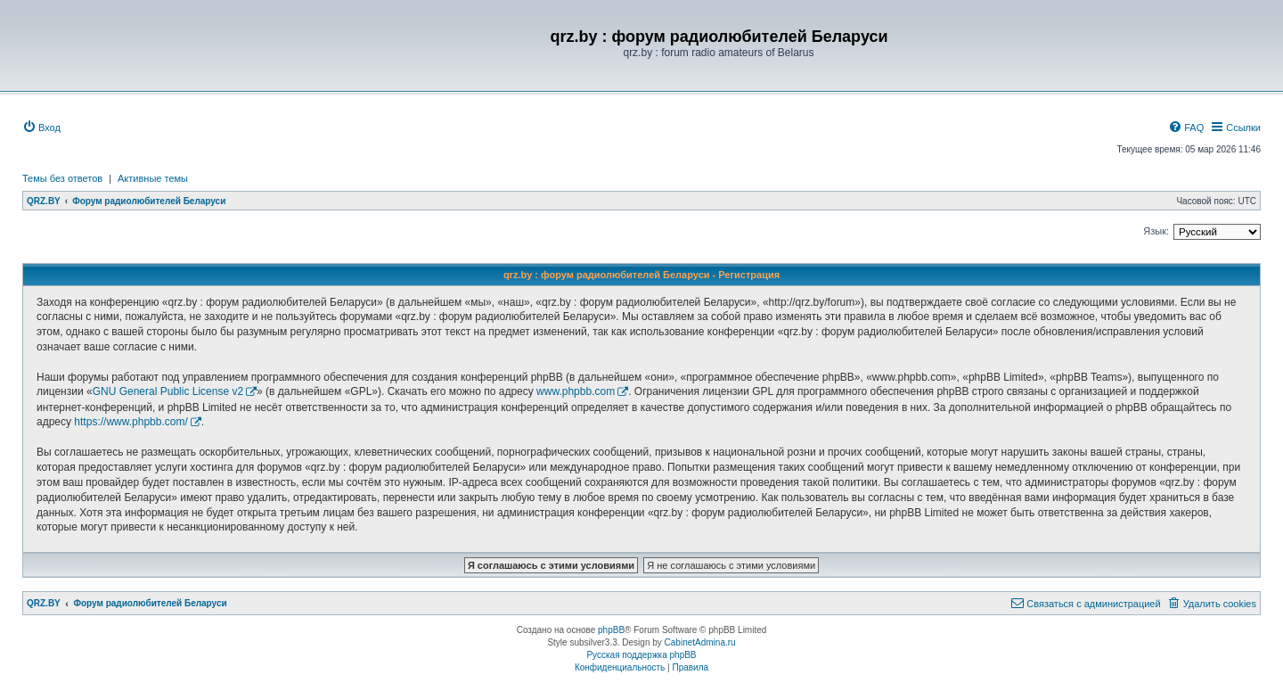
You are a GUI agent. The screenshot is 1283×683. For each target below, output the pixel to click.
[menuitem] (41, 127)
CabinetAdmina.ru (700, 642)
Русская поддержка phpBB (641, 655)
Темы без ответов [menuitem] (62, 178)
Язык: (1156, 231)
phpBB (611, 630)
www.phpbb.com (575, 391)
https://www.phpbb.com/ (130, 422)
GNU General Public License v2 (168, 391)
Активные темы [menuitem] (153, 178)
